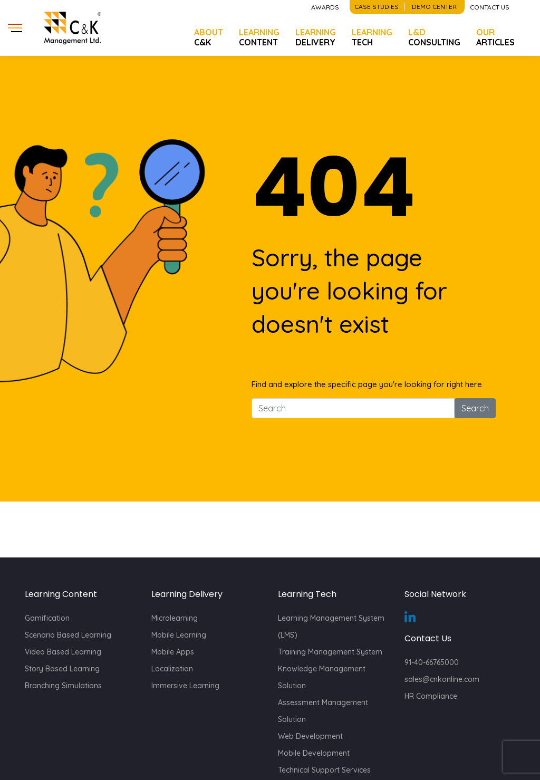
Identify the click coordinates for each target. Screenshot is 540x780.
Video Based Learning (63, 652)
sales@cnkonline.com (441, 679)
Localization (172, 668)
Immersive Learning (185, 685)
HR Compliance (430, 696)
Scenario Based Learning (68, 635)
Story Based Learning (62, 668)
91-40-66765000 (431, 662)
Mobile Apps (172, 652)
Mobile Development (314, 753)
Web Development (310, 736)
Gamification (47, 618)
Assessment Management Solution (323, 711)
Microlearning (174, 618)
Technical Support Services (324, 770)
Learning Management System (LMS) (331, 626)
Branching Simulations (63, 685)
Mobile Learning (178, 635)
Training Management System (330, 652)
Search (475, 408)
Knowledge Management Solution (321, 677)
